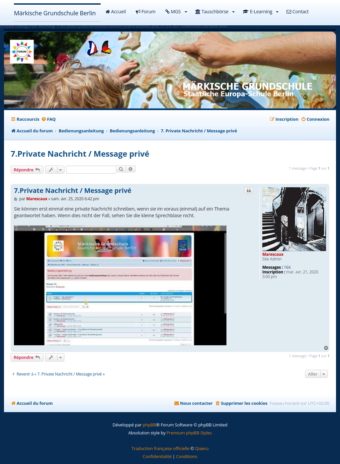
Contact (297, 11)
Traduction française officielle (160, 448)
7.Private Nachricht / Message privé (80, 153)
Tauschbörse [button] (215, 11)
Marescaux (273, 254)
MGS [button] (176, 11)
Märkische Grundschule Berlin (55, 13)
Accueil (116, 11)
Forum (145, 11)
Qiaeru (202, 448)
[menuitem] (48, 119)
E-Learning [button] (261, 11)
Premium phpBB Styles (189, 433)
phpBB (149, 425)
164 (287, 267)
